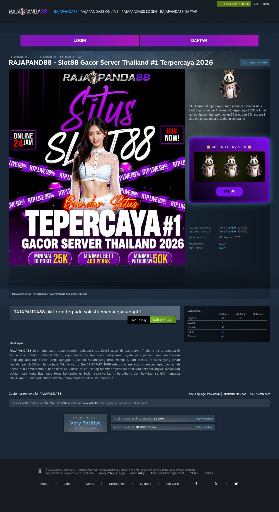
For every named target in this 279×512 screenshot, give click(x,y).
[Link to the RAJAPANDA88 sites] (28, 15)
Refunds (194, 473)
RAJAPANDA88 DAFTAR (178, 11)
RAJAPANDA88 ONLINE (99, 11)
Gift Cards (172, 483)
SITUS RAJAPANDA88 (43, 57)
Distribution (117, 483)
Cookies (208, 473)
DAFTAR (199, 40)
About (44, 483)
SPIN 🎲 (229, 191)
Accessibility (137, 473)
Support (145, 483)
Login (256, 3)
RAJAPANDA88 (66, 11)
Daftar (266, 3)
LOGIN (80, 40)
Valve (222, 244)
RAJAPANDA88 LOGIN (139, 11)
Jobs (67, 483)
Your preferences (260, 394)
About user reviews (234, 394)
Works (89, 483)
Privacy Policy (106, 473)
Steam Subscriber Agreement (167, 473)
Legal (122, 473)
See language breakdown (204, 394)
